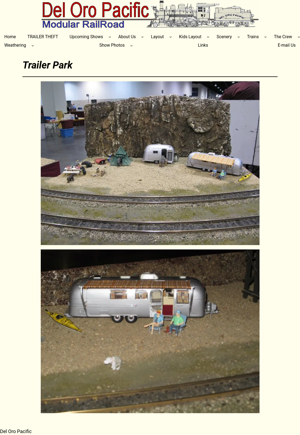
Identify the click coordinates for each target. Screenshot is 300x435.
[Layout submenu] (170, 36)
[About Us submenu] (142, 36)
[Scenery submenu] (238, 36)
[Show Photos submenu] (131, 45)
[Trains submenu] (265, 36)
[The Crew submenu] (299, 36)
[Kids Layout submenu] (208, 36)
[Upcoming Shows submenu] (110, 36)
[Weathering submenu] (32, 45)
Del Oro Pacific (16, 431)
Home (10, 36)
